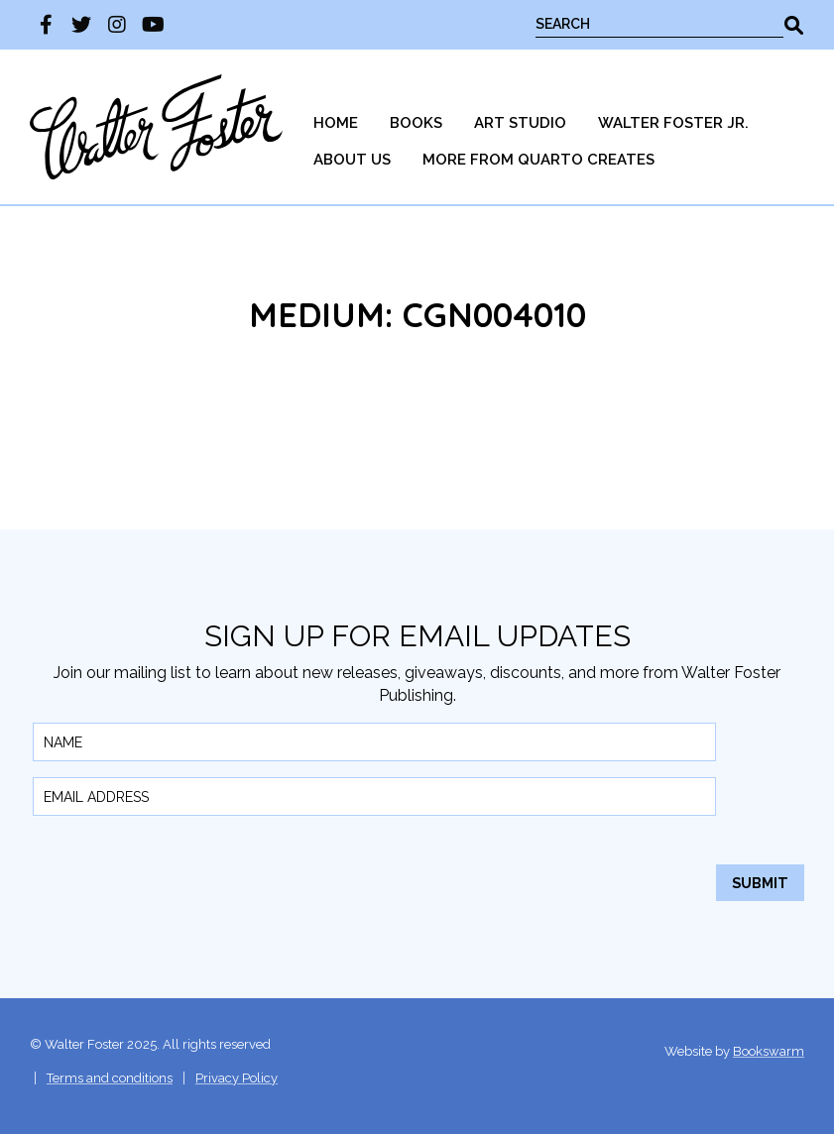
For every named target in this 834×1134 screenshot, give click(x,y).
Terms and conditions (110, 1078)
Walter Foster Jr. (673, 123)
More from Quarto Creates (538, 160)
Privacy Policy (236, 1078)
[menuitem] (336, 123)
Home (335, 123)
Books (416, 123)
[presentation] (183, 870)
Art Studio (520, 123)
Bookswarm (768, 1051)
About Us (352, 160)
